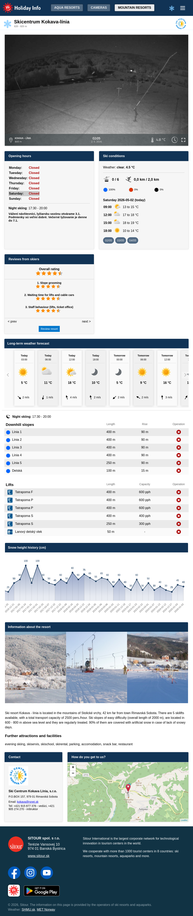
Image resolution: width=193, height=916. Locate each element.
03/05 (120, 240)
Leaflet (184, 820)
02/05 (108, 240)
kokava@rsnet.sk (28, 801)
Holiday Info (18, 5)
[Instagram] (30, 873)
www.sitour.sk (38, 856)
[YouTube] (47, 873)
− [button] (73, 774)
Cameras (99, 7)
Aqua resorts (67, 7)
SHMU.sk (28, 909)
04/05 (132, 240)
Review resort (49, 328)
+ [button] (73, 768)
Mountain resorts (134, 7)
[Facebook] (14, 873)
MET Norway (46, 909)
